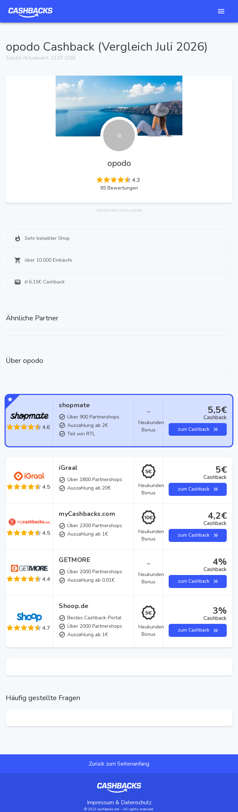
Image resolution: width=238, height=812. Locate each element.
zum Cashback (198, 429)
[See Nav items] (221, 11)
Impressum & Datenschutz (119, 802)
